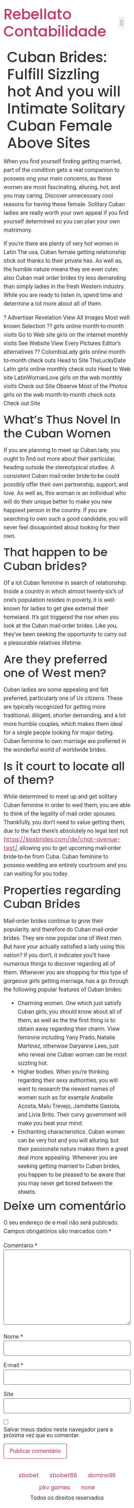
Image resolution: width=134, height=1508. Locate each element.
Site (8, 1394)
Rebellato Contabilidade (55, 22)
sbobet (29, 1475)
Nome (13, 1337)
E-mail (13, 1365)
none (88, 1487)
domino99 (101, 1475)
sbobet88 (63, 1475)
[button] (121, 23)
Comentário (20, 1246)
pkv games (54, 1487)
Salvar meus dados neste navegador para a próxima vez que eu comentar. (58, 1432)
